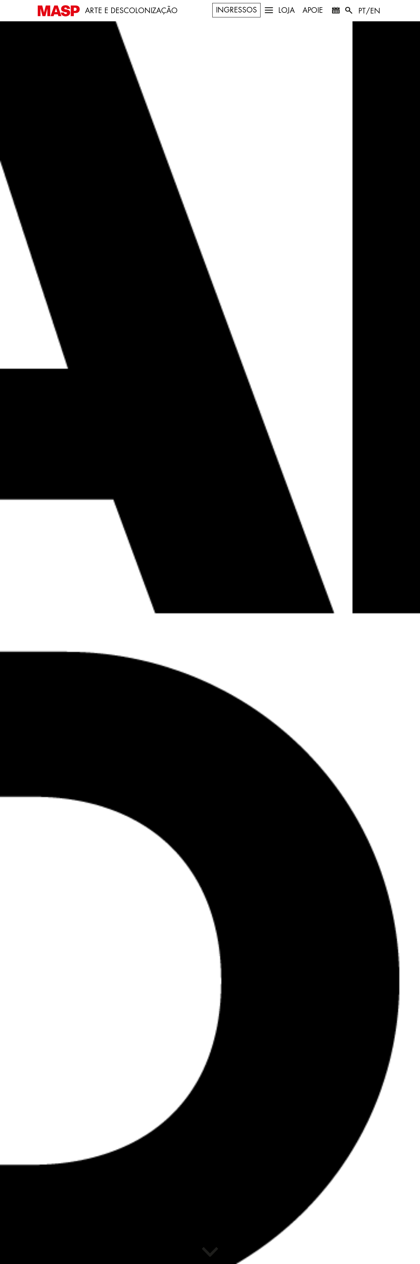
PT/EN (369, 11)
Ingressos (236, 10)
